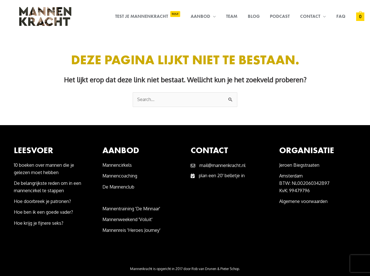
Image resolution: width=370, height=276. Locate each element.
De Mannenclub (118, 187)
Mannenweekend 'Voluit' (127, 219)
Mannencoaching (119, 176)
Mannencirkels (117, 165)
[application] (220, 16)
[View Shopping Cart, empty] (360, 16)
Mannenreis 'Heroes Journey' (131, 230)
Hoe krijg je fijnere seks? (39, 223)
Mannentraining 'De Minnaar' (131, 208)
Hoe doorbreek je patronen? (42, 201)
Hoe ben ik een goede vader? (43, 212)
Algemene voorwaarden (303, 201)
